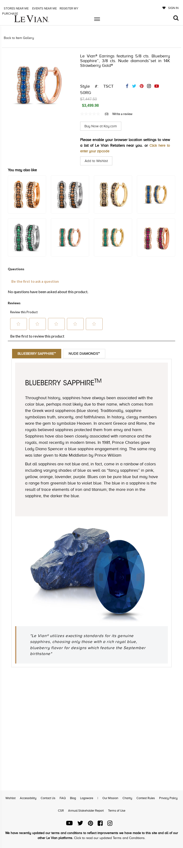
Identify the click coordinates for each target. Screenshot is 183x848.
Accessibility (28, 798)
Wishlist (10, 798)
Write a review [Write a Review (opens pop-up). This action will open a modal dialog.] (122, 114)
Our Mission (110, 798)
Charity (127, 798)
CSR (61, 810)
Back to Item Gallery (19, 38)
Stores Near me (16, 8)
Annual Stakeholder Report (86, 810)
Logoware (86, 798)
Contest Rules (145, 798)
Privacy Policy (168, 798)
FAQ (63, 798)
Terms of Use (116, 810)
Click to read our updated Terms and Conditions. (109, 838)
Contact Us (48, 798)
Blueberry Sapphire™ (37, 353)
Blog (73, 798)
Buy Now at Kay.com (102, 126)
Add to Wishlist (97, 161)
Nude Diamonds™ (86, 353)
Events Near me (44, 8)
